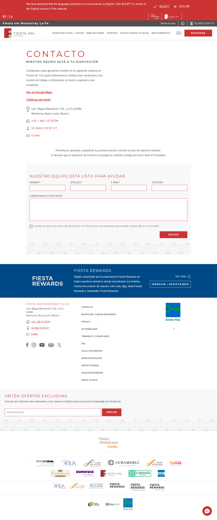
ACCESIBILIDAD (89, 329)
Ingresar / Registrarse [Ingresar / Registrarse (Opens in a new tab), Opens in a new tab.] (170, 284)
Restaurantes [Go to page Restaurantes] (161, 33)
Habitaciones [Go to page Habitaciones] (95, 33)
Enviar (173, 234)
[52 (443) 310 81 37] (38, 328)
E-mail (35, 135)
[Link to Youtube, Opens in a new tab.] (42, 344)
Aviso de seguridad (92, 373)
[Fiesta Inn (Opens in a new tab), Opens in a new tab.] (155, 16)
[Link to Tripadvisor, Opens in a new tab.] (51, 344)
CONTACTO (87, 307)
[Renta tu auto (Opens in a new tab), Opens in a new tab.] (168, 23)
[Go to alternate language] (161, 6)
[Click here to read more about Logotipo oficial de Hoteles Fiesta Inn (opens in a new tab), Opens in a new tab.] (111, 473)
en (11, 16)
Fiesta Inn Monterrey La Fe (26, 23)
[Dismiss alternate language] (182, 6)
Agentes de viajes (91, 358)
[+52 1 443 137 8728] (38, 322)
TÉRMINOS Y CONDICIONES (95, 336)
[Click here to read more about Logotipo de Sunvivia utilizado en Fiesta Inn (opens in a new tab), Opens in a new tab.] (85, 473)
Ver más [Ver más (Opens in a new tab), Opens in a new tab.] (183, 276)
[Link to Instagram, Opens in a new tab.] (34, 344)
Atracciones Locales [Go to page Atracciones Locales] (134, 33)
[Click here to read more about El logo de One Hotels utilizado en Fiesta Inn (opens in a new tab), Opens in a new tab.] (162, 473)
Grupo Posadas (90, 365)
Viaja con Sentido (91, 351)
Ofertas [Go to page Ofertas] (112, 33)
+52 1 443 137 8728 (44, 121)
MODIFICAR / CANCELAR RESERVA (98, 314)
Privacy (86, 321)
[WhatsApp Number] (182, 23)
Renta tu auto (89, 379)
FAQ (83, 343)
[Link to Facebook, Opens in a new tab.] (27, 344)
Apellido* (76, 182)
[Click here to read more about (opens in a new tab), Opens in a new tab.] (108, 442)
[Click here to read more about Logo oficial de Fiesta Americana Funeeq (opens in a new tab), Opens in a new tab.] (176, 463)
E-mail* (115, 182)
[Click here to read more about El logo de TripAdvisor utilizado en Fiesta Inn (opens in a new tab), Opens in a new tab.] (113, 504)
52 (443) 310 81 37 (44, 128)
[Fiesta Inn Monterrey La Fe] (22, 33)
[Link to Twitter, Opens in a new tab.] (59, 344)
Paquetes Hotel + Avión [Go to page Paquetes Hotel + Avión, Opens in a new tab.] (68, 33)
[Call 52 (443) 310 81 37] (202, 23)
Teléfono (157, 182)
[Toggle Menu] (178, 33)
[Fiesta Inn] (172, 16)
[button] (207, 511)
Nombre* (35, 182)
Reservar (198, 33)
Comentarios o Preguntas (46, 196)
